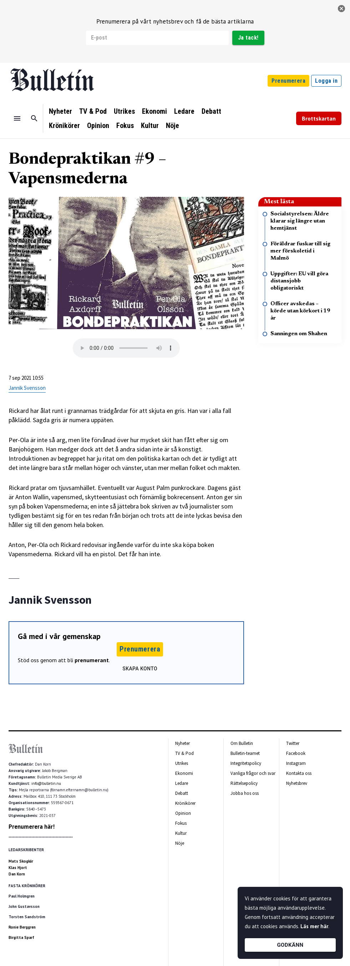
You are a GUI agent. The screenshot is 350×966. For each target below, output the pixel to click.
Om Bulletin (241, 743)
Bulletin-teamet (245, 753)
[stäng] (341, 8)
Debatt (211, 111)
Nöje (172, 125)
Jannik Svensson (27, 387)
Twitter (292, 743)
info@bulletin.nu (46, 783)
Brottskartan (319, 118)
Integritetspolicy (245, 763)
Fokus (125, 125)
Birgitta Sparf (21, 937)
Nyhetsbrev (296, 783)
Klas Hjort (18, 867)
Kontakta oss (298, 773)
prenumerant (92, 660)
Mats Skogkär (21, 861)
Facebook (295, 753)
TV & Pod (93, 111)
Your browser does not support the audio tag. (126, 348)
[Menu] (17, 118)
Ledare (184, 111)
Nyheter (60, 111)
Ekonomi (154, 111)
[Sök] (34, 118)
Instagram (296, 763)
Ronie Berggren (22, 927)
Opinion (98, 125)
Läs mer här (314, 926)
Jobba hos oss (244, 793)
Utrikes (124, 111)
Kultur (150, 125)
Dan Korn (17, 874)
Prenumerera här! (32, 826)
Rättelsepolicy (244, 783)
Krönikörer (64, 125)
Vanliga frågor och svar (252, 773)
